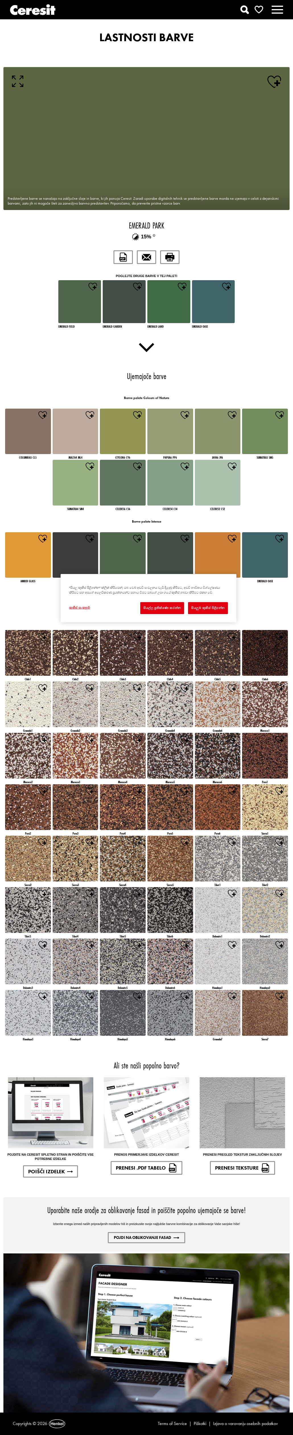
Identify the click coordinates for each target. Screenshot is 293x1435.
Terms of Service (172, 1423)
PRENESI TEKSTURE (242, 1167)
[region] (148, 598)
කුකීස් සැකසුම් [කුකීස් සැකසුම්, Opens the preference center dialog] (79, 608)
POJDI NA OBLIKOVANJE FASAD (146, 1237)
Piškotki (200, 1423)
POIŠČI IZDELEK (50, 1171)
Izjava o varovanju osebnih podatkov (245, 1423)
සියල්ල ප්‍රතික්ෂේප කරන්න (162, 608)
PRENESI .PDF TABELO (146, 1167)
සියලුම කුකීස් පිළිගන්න (208, 608)
